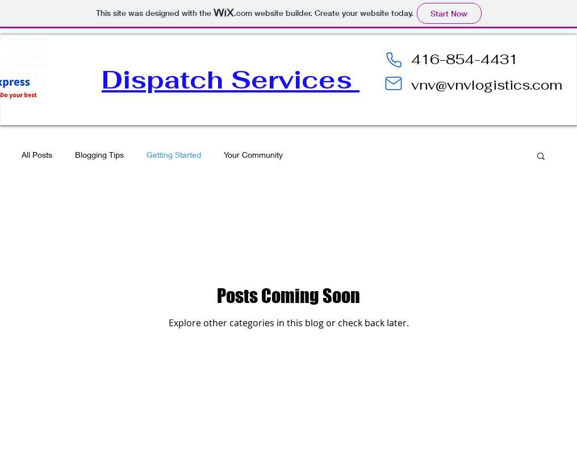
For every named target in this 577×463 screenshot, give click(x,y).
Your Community (253, 154)
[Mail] (393, 83)
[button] (541, 157)
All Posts (37, 154)
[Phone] (393, 59)
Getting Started (174, 154)
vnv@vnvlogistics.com (486, 85)
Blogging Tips (99, 154)
